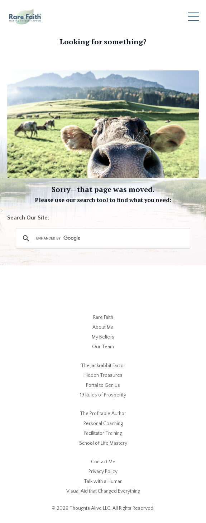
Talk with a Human (103, 481)
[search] (102, 238)
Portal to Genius (103, 385)
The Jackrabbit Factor (103, 366)
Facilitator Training (103, 433)
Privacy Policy (103, 471)
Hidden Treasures (103, 375)
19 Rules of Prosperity (103, 395)
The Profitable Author (103, 413)
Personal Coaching (103, 423)
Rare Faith (103, 317)
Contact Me (103, 462)
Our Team (103, 347)
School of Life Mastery (103, 443)
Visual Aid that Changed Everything (103, 491)
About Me (103, 327)
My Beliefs (103, 337)
